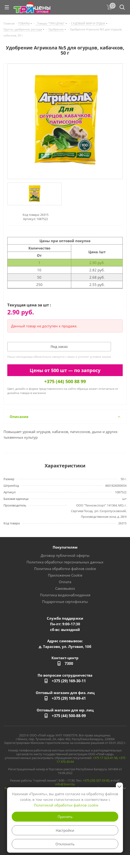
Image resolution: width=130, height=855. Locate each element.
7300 (69, 663)
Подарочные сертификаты (65, 601)
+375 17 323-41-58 (105, 758)
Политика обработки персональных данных (65, 562)
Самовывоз (65, 588)
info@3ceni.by (65, 784)
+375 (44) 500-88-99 (69, 715)
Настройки (65, 830)
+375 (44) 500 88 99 (65, 381)
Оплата (65, 581)
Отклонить (65, 844)
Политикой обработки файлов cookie (66, 805)
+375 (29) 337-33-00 (96, 780)
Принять (65, 816)
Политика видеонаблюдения (65, 595)
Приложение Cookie (65, 575)
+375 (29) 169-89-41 (69, 698)
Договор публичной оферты (65, 555)
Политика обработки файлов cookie (65, 568)
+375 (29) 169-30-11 (69, 680)
